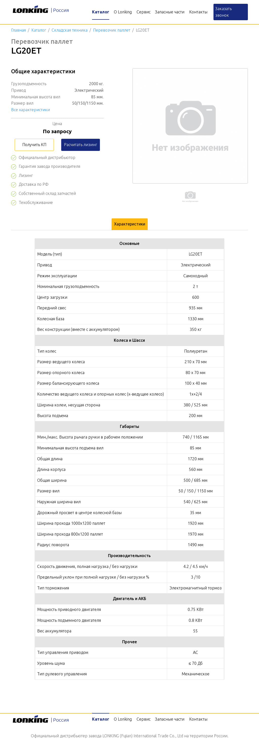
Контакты (198, 12)
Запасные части (169, 12)
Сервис (143, 12)
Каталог (100, 12)
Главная (18, 30)
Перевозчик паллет (111, 30)
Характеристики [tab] (129, 224)
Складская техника (70, 30)
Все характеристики (30, 109)
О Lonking (123, 12)
